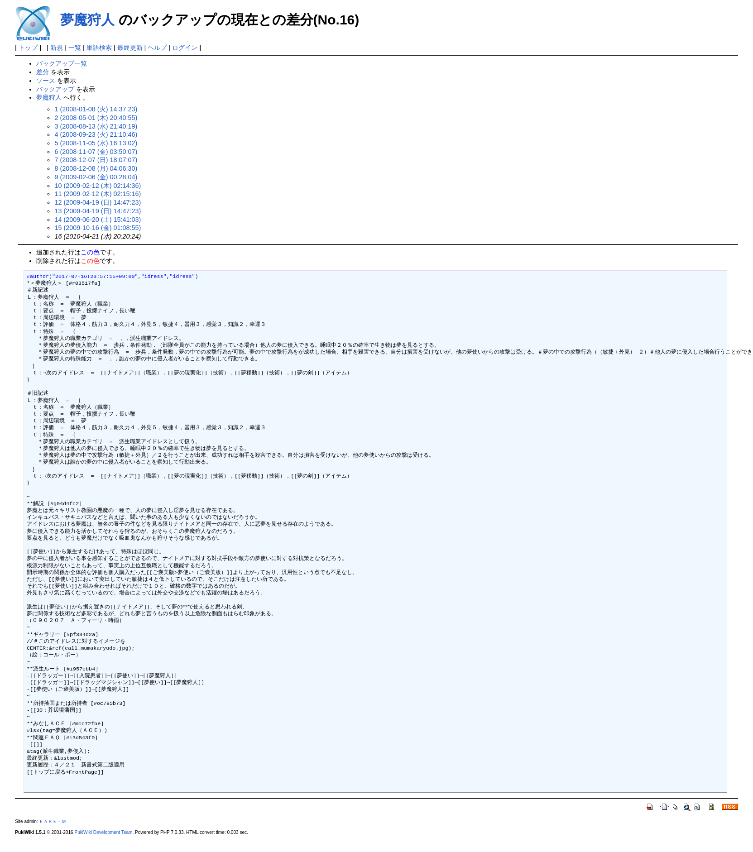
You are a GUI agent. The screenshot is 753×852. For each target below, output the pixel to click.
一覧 (74, 47)
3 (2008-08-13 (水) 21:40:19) (95, 126)
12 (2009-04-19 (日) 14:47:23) (97, 202)
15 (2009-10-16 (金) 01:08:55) (97, 227)
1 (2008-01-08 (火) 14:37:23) (95, 109)
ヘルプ (157, 47)
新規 (56, 47)
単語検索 (99, 47)
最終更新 (130, 47)
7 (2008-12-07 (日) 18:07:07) (95, 159)
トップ (28, 47)
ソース (45, 80)
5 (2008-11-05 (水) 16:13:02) (95, 143)
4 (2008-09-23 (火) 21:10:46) (95, 134)
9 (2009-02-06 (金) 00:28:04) (95, 177)
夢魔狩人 (87, 19)
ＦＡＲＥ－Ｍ (52, 821)
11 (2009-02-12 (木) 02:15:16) (97, 193)
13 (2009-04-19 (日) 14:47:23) (97, 211)
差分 (42, 72)
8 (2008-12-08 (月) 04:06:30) (95, 168)
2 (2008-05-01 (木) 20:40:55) (95, 117)
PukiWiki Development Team (103, 832)
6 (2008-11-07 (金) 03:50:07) (95, 151)
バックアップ (55, 89)
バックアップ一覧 (61, 63)
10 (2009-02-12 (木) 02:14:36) (97, 185)
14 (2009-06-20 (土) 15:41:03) (97, 219)
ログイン (184, 47)
